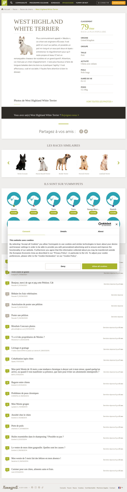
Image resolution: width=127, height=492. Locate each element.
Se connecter (103, 3)
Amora (14, 209)
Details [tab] (63, 231)
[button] (81, 131)
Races (75, 488)
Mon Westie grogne (20, 404)
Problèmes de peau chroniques (25, 393)
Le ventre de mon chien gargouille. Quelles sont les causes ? (38, 447)
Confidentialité (90, 488)
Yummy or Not (82, 3)
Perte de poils (17, 426)
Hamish (113, 209)
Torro (53, 209)
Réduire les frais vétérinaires (24, 293)
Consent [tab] (26, 231)
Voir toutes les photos (99, 102)
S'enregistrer (118, 3)
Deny (63, 266)
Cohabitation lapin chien (22, 358)
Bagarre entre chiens (20, 382)
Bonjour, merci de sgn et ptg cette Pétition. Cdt (32, 282)
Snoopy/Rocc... (93, 209)
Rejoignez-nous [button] (70, 115)
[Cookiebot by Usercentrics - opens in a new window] (100, 224)
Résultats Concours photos (23, 326)
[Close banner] (116, 224)
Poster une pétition (19, 315)
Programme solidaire (39, 3)
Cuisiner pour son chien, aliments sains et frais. (32, 469)
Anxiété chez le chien (21, 415)
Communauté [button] (21, 3)
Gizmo (33, 209)
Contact (112, 488)
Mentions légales (102, 488)
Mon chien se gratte (20, 272)
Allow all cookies (99, 266)
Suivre (14, 213)
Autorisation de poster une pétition (26, 304)
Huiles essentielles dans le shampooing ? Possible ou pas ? (37, 436)
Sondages (55, 3)
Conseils (63, 488)
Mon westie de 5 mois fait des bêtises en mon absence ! (36, 458)
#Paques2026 (67, 3)
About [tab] (100, 231)
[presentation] (8, 163)
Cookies (81, 488)
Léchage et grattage (20, 348)
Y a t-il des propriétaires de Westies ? (28, 337)
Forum (69, 488)
